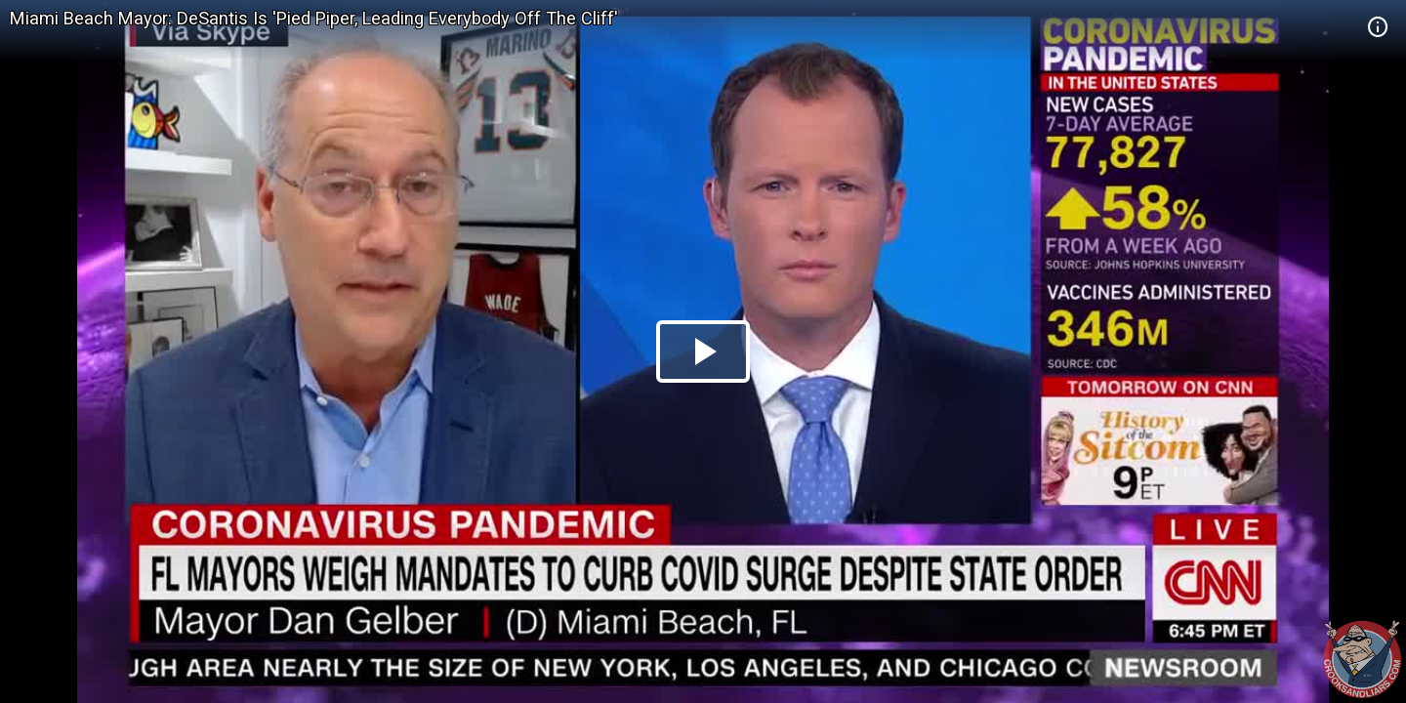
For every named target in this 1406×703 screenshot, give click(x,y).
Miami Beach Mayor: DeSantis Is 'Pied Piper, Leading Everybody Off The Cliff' (314, 18)
